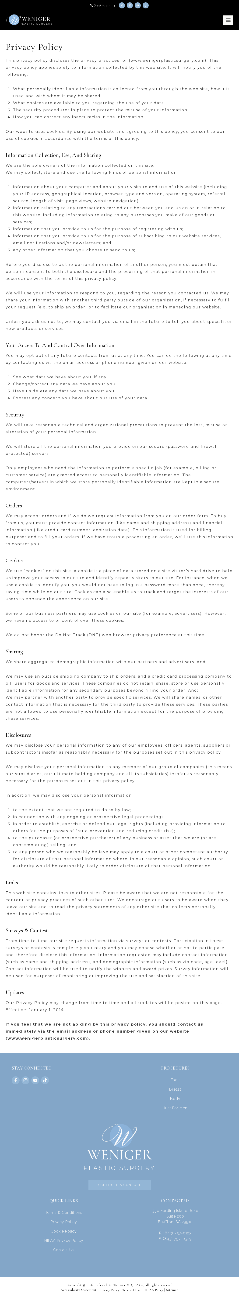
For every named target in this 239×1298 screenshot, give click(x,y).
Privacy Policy (64, 1222)
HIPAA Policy (154, 1290)
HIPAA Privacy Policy (63, 1240)
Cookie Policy (64, 1231)
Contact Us (63, 1250)
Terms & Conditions (63, 1212)
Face (175, 1079)
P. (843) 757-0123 (175, 1233)
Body (175, 1098)
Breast (175, 1089)
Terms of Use (131, 1290)
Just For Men (175, 1108)
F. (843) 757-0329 (175, 1239)
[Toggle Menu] (228, 20)
